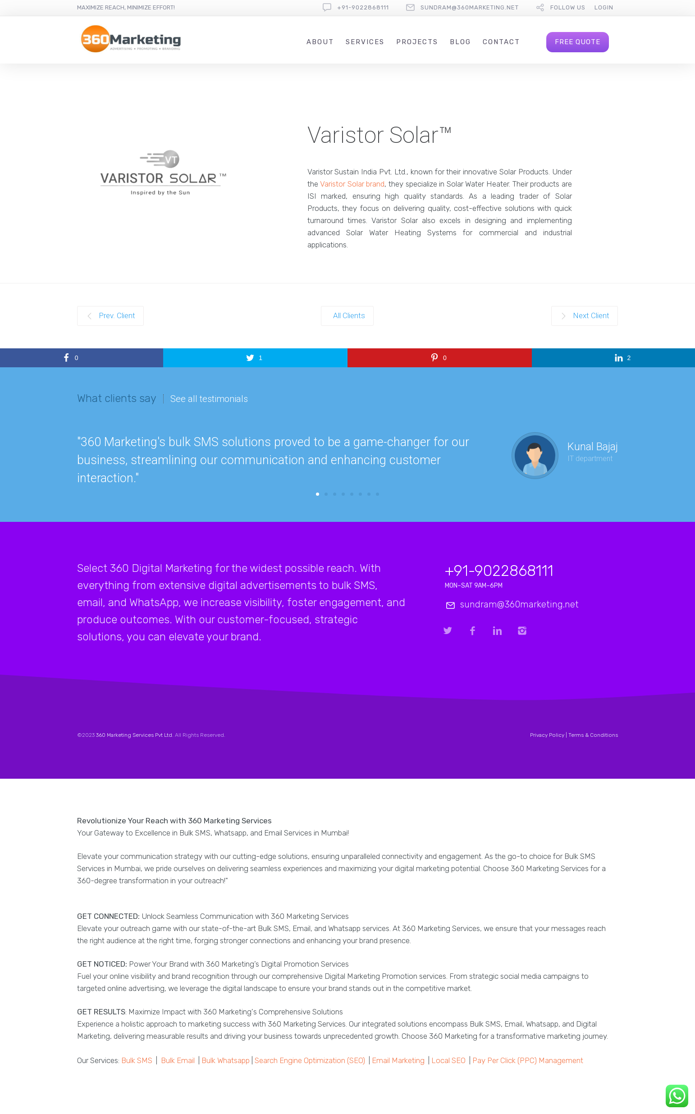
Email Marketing (398, 1060)
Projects (417, 42)
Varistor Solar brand (352, 183)
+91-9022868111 (363, 7)
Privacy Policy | (549, 735)
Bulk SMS (136, 1060)
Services (365, 42)
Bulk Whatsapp (225, 1060)
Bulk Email (178, 1060)
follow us (567, 7)
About (320, 42)
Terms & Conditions (593, 735)
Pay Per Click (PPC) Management (527, 1060)
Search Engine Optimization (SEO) (310, 1060)
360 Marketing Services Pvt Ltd (134, 735)
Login (603, 7)
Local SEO (448, 1060)
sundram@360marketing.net (470, 7)
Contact (501, 42)
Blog (460, 42)
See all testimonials (209, 398)
